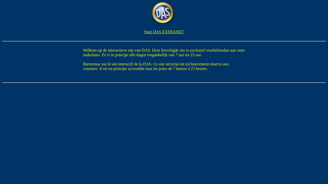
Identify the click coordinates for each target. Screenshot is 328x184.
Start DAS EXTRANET (164, 32)
